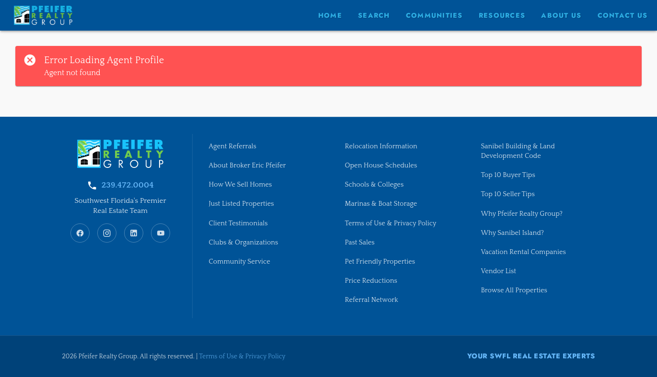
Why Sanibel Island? (512, 233)
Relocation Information (381, 146)
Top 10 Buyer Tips (508, 175)
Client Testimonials (238, 223)
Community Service (239, 262)
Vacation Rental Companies (523, 252)
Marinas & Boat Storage (381, 204)
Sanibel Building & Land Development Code (518, 151)
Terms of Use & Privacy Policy (390, 223)
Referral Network (371, 300)
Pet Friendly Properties (380, 262)
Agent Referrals (232, 146)
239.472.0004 (127, 185)
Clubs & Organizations (243, 242)
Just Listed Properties (241, 204)
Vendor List (498, 271)
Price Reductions (371, 281)
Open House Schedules (381, 165)
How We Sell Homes (240, 184)
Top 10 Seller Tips (507, 194)
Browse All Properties (514, 290)
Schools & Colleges (374, 184)
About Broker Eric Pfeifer (247, 165)
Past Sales (359, 242)
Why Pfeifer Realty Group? (521, 214)
